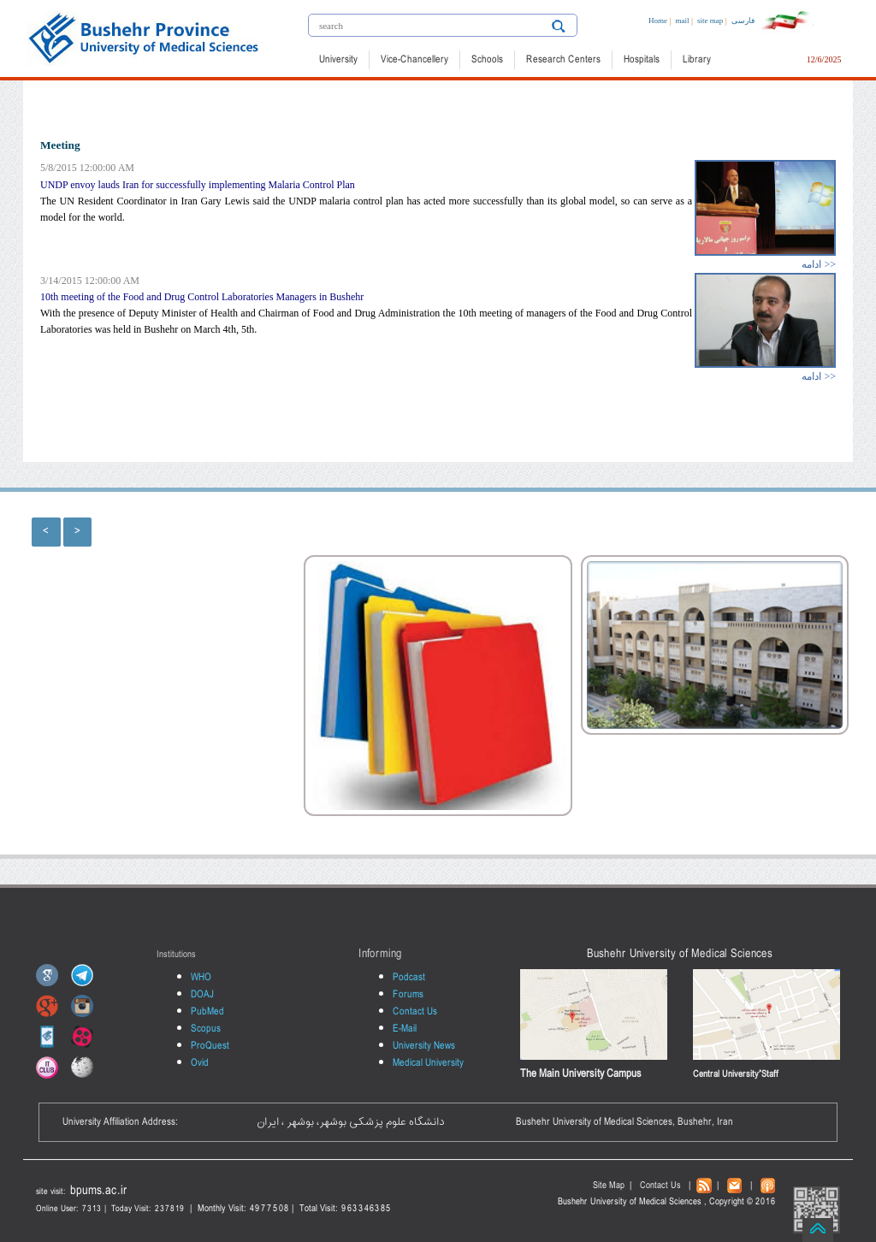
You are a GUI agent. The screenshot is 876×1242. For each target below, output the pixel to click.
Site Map (608, 1186)
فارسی (743, 20)
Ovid (200, 1063)
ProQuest (210, 1046)
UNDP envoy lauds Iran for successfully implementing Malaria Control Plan (197, 185)
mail (683, 20)
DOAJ (202, 994)
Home (657, 20)
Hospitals (642, 59)
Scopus (206, 1029)
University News (424, 1046)
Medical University (428, 1063)
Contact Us (415, 1011)
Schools (487, 59)
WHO (201, 977)
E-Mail (405, 1029)
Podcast (409, 977)
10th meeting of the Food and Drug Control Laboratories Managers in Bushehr (202, 297)
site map (710, 20)
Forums (408, 994)
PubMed (207, 1011)
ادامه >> (819, 264)
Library (697, 59)
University (338, 59)
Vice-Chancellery (414, 59)
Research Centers (563, 59)
